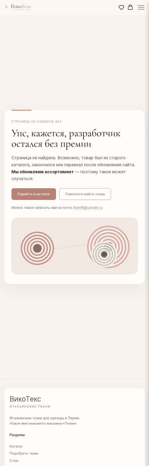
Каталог (16, 446)
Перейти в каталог (33, 194)
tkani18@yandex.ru (88, 208)
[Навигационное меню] (141, 7)
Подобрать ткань (24, 453)
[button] (121, 7)
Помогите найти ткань (85, 194)
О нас (14, 460)
